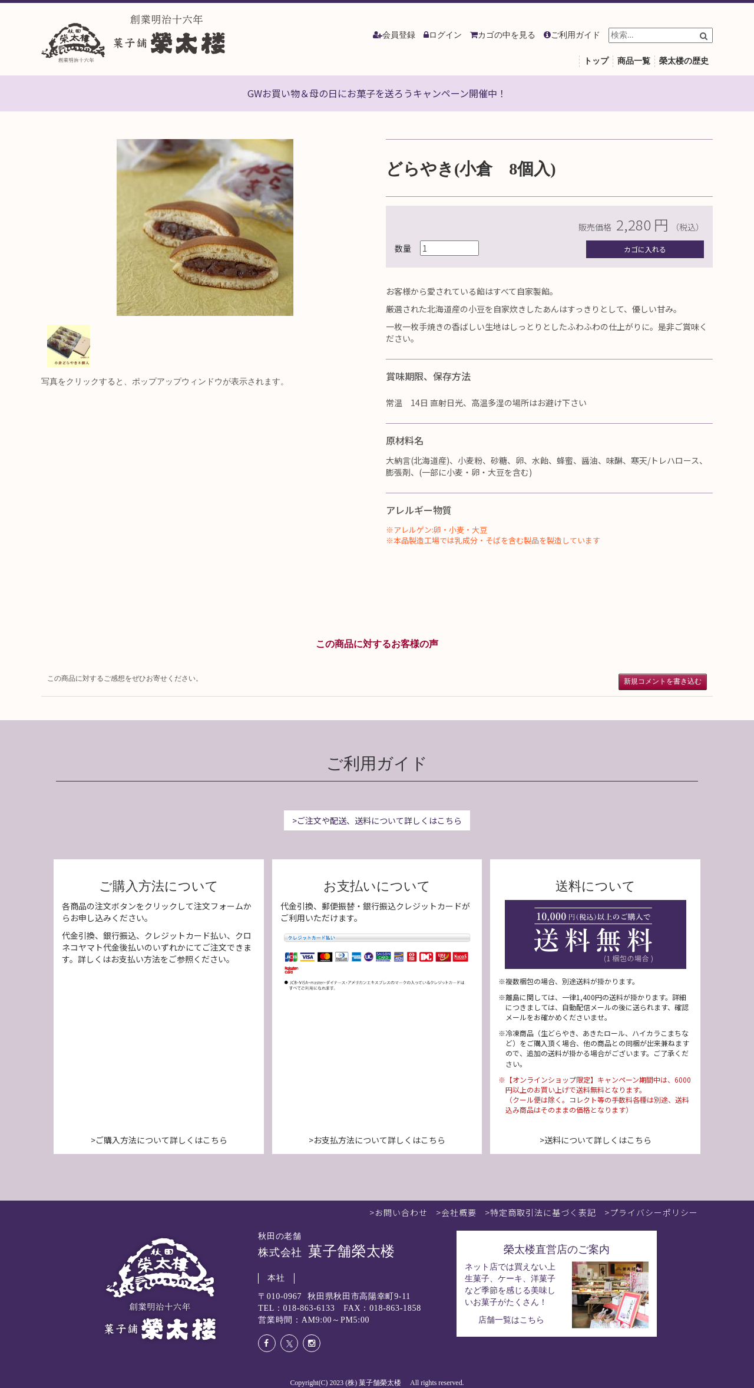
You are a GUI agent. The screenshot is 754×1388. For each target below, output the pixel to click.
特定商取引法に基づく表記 (543, 1212)
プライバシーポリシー (654, 1212)
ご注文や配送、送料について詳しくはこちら (379, 820)
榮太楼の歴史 (684, 61)
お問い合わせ (401, 1212)
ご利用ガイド (575, 35)
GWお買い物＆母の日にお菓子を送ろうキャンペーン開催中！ (377, 93)
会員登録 (398, 35)
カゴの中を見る (506, 35)
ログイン (445, 35)
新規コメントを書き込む (663, 681)
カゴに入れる (645, 249)
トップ (596, 61)
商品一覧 (633, 61)
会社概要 (459, 1212)
